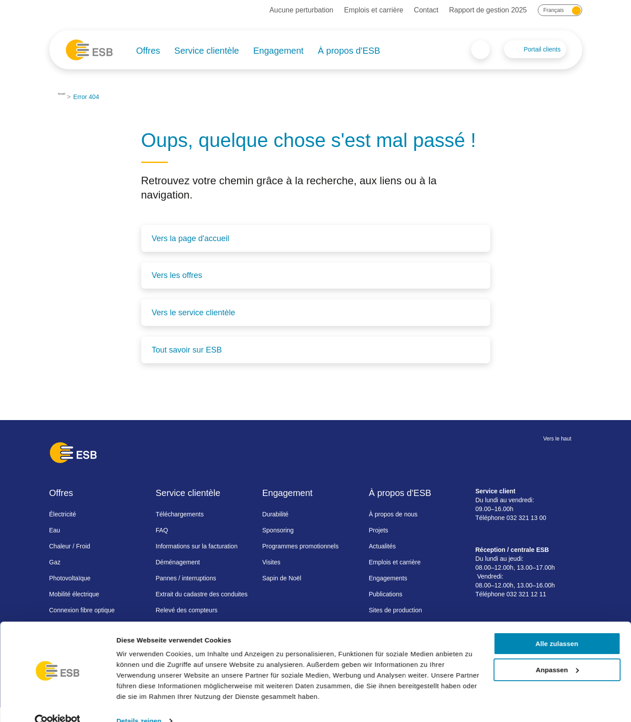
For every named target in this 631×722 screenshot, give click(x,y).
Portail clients (542, 49)
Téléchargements (180, 512)
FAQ (162, 528)
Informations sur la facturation (197, 544)
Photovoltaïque (70, 576)
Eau (54, 528)
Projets (379, 528)
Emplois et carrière (373, 10)
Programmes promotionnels (300, 544)
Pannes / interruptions (186, 576)
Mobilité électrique (74, 592)
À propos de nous (393, 512)
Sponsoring (278, 528)
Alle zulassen (557, 627)
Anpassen (557, 653)
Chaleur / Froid (70, 544)
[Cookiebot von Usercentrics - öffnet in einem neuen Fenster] (57, 704)
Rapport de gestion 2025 (488, 10)
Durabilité (275, 512)
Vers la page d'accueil (191, 238)
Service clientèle (207, 51)
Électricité (62, 512)
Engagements (388, 576)
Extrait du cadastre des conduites (202, 592)
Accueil (68, 96)
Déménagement (178, 560)
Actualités (382, 544)
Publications (386, 592)
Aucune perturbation (301, 10)
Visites (271, 560)
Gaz (55, 560)
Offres (148, 51)
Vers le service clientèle (193, 312)
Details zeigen (138, 704)
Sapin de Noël (282, 576)
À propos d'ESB (349, 51)
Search (480, 49)
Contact (426, 10)
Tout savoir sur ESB (187, 349)
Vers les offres (177, 275)
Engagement (278, 51)
